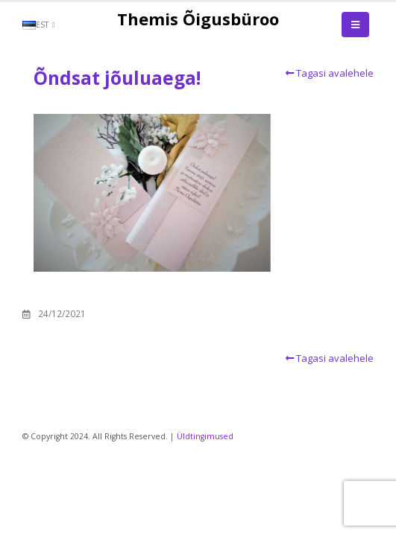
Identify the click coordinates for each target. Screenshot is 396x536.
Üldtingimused (205, 436)
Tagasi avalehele (328, 73)
